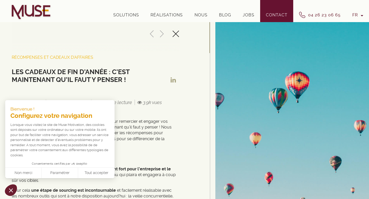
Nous (201, 14)
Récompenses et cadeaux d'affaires (52, 57)
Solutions (126, 14)
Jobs (248, 14)
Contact (276, 14)
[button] (11, 190)
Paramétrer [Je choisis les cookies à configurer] (60, 173)
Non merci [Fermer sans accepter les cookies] (23, 173)
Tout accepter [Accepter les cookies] (96, 173)
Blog (225, 14)
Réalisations (167, 14)
